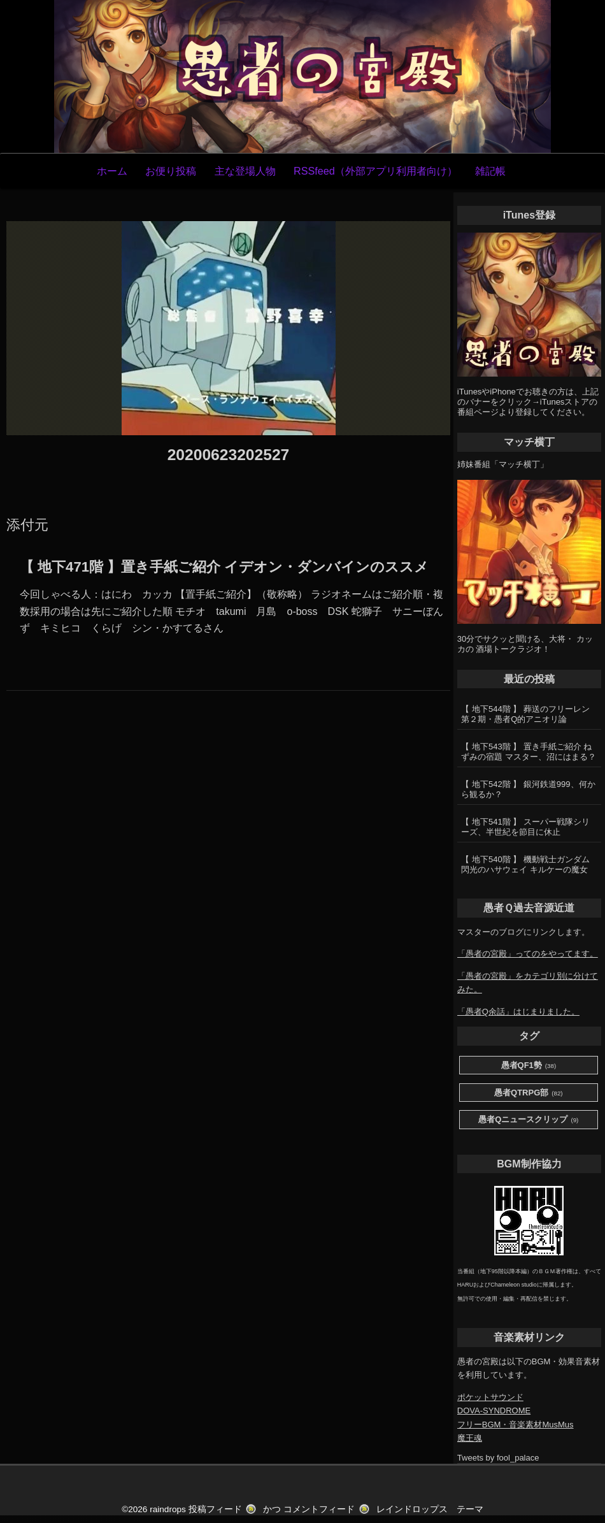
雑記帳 (490, 171)
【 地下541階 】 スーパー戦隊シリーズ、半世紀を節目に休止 (525, 827)
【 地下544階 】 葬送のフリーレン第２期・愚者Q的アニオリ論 (525, 714)
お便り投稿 (170, 171)
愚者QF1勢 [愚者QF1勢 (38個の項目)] (529, 1065)
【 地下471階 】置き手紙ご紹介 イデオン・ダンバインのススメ (224, 567)
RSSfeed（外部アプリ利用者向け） (375, 171)
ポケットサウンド (490, 1397)
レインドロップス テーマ (429, 1509)
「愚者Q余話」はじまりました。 (518, 1011)
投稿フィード (215, 1509)
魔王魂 (469, 1438)
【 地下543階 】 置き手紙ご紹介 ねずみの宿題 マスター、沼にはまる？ (528, 752)
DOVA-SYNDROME (493, 1410)
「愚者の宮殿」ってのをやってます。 (527, 953)
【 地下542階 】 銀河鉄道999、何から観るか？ (528, 789)
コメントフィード (319, 1509)
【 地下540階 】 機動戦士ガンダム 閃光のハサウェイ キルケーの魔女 (525, 864)
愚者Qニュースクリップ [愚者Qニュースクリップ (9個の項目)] (528, 1120)
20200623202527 (228, 454)
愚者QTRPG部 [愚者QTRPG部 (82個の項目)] (528, 1093)
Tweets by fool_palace (498, 1457)
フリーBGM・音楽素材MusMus (515, 1424)
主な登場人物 (245, 171)
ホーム (112, 171)
